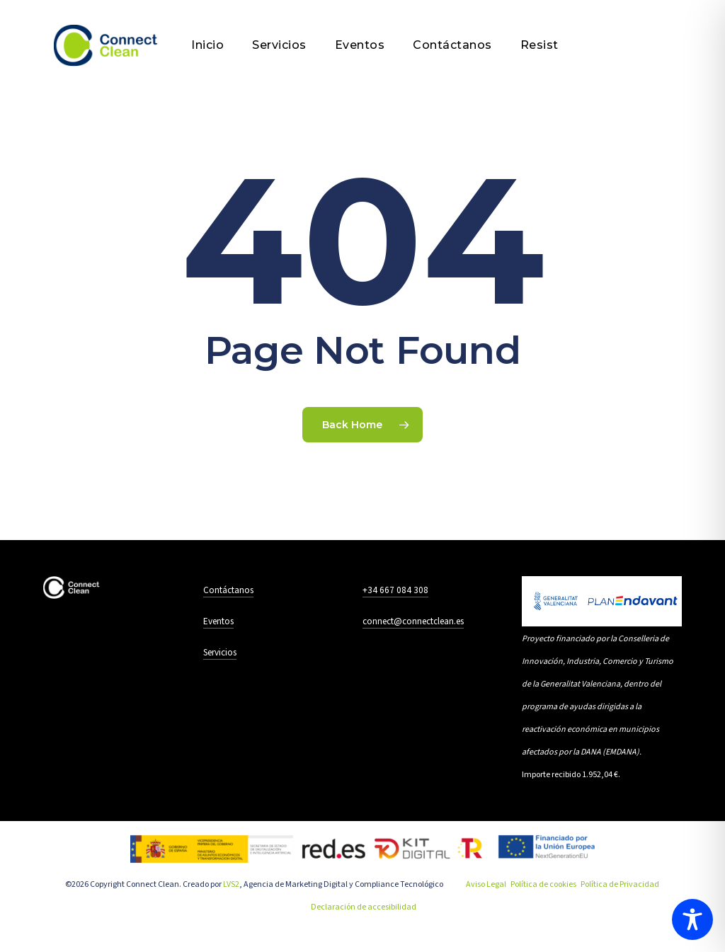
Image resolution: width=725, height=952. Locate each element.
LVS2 (231, 884)
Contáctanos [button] (228, 590)
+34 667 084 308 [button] (395, 590)
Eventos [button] (218, 621)
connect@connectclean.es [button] (413, 621)
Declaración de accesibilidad (363, 907)
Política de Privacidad (620, 884)
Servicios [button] (219, 652)
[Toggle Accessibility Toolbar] (692, 919)
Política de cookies (543, 884)
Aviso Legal (486, 884)
